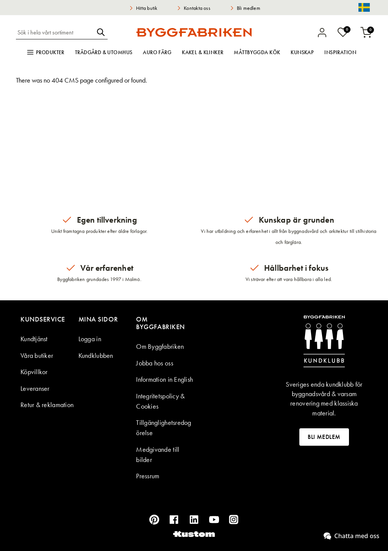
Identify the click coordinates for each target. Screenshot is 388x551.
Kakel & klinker (202, 52)
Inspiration (340, 52)
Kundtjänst (34, 338)
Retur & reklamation (47, 404)
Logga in (89, 338)
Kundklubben (95, 355)
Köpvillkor (34, 371)
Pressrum (147, 475)
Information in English (164, 379)
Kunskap (302, 52)
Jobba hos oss (154, 363)
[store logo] (193, 32)
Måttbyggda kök (257, 52)
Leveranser (35, 388)
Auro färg (157, 52)
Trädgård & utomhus (104, 52)
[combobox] (55, 32)
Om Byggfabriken (160, 346)
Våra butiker (36, 355)
